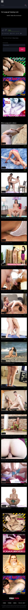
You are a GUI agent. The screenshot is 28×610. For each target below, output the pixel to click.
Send (22, 49)
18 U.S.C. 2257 (21, 603)
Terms (9, 603)
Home (4, 603)
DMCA (14, 603)
